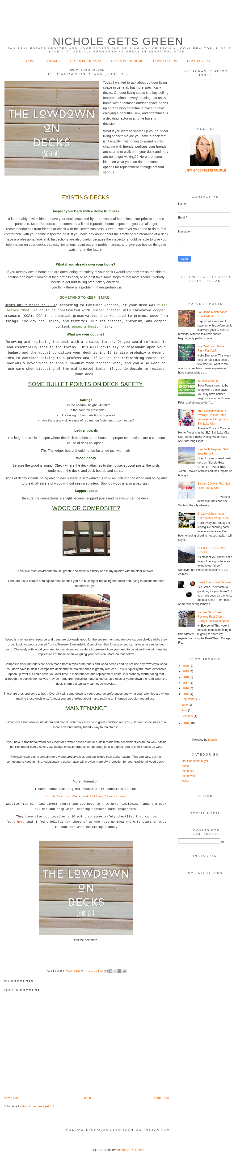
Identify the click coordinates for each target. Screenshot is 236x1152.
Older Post (161, 1098)
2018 (186, 677)
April (184, 710)
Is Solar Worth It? (208, 381)
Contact (53, 61)
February (187, 716)
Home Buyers (198, 61)
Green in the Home (127, 61)
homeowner (189, 776)
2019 (186, 671)
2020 (186, 665)
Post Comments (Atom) (38, 1106)
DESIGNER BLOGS (130, 1150)
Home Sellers (165, 61)
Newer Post (11, 1098)
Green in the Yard (86, 61)
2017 (186, 682)
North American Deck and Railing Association (85, 796)
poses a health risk (91, 327)
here (20, 822)
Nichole (73, 970)
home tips (188, 771)
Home (30, 61)
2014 (186, 723)
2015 (186, 694)
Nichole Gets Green (118, 41)
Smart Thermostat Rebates (215, 582)
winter (185, 780)
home (185, 766)
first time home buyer (195, 761)
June (184, 704)
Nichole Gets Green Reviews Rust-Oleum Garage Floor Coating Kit (213, 617)
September (188, 699)
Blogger (213, 739)
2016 (186, 688)
